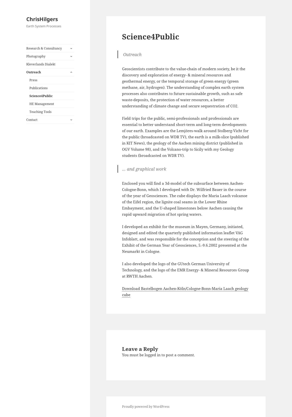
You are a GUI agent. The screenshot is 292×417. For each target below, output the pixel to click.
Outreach (33, 72)
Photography (35, 56)
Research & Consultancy (44, 48)
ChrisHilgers (42, 19)
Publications (38, 88)
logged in (153, 354)
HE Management (41, 104)
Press (33, 80)
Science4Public (41, 96)
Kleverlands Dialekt (40, 64)
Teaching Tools (40, 112)
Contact (32, 120)
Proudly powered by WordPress (145, 406)
